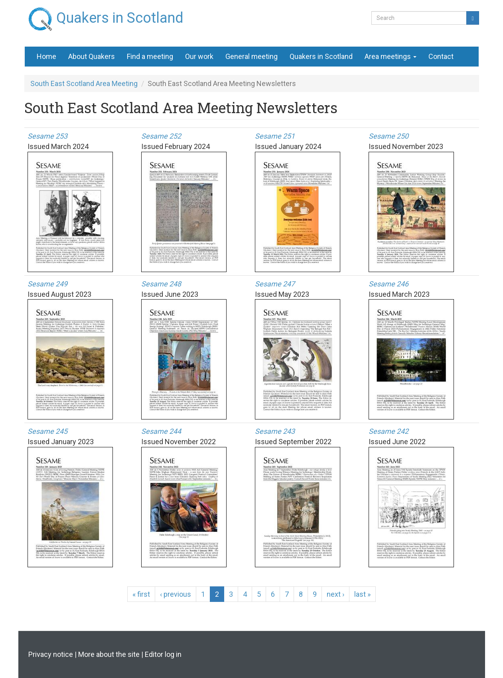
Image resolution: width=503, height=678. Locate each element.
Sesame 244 (161, 431)
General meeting (251, 56)
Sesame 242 (388, 431)
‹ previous (175, 594)
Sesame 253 (47, 136)
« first (141, 594)
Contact (441, 56)
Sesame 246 (388, 284)
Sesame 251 (275, 136)
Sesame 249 (47, 284)
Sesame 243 (275, 431)
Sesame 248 (161, 284)
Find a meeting (150, 56)
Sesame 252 (161, 136)
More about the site (109, 654)
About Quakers (91, 56)
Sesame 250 (388, 136)
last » (362, 594)
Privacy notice (50, 654)
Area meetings (390, 56)
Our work (199, 56)
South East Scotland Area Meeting (84, 83)
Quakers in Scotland (119, 15)
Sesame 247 (275, 284)
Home (46, 56)
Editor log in (163, 654)
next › (335, 594)
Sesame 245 (47, 431)
